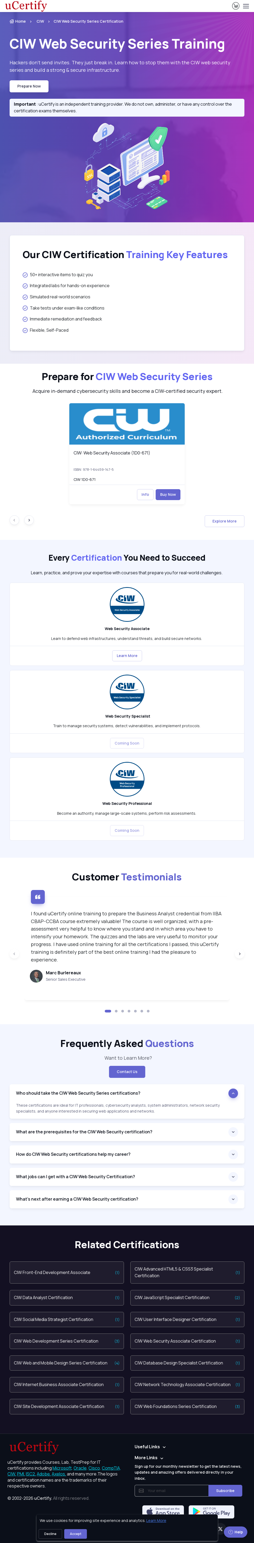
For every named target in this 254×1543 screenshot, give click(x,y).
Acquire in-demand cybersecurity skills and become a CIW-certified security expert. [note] (127, 391)
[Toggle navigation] (246, 6)
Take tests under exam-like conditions (63, 308)
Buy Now (168, 494)
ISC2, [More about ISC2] (31, 1474)
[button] (108, 1011)
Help (235, 1531)
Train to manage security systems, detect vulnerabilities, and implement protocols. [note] (127, 725)
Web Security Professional (127, 803)
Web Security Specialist (127, 716)
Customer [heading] (127, 876)
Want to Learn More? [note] (127, 1058)
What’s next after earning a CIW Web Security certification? (77, 1199)
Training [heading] (119, 43)
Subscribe (225, 1490)
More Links (146, 1458)
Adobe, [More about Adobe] (44, 1474)
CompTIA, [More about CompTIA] (111, 1468)
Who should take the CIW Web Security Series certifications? (78, 1093)
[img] (127, 424)
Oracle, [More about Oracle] (81, 1468)
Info (145, 494)
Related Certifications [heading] (127, 1244)
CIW (40, 21)
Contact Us (127, 1071)
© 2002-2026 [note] (48, 1498)
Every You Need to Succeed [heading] (127, 558)
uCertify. (43, 1498)
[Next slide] (29, 520)
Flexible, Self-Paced (45, 330)
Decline (50, 1534)
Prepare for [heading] (127, 376)
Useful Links (147, 1447)
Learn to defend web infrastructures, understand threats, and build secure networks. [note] (127, 638)
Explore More (224, 521)
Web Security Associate (127, 628)
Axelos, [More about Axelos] (59, 1474)
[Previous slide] (14, 954)
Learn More (127, 655)
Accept (75, 1534)
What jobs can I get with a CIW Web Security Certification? (75, 1177)
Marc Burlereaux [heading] (63, 973)
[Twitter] (220, 1529)
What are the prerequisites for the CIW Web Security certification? (84, 1132)
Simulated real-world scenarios (56, 297)
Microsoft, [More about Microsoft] (63, 1468)
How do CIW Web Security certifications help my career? (73, 1154)
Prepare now (29, 86)
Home (18, 21)
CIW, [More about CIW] (11, 1474)
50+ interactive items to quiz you (58, 275)
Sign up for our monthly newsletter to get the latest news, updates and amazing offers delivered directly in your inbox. (188, 1472)
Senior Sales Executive (66, 979)
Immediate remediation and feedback (62, 319)
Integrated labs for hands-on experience (66, 285)
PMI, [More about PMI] (21, 1474)
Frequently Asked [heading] (127, 1043)
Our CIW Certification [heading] (125, 254)
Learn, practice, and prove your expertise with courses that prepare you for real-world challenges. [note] (127, 573)
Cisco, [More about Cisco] (94, 1468)
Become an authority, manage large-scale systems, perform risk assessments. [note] (127, 813)
